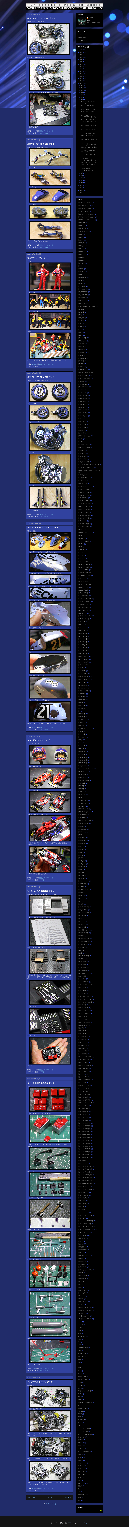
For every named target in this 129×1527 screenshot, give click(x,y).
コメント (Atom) (51, 1504)
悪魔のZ (80, 1486)
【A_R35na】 (81, 297)
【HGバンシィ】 (82, 521)
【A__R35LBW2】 (83, 292)
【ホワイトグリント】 (84, 1186)
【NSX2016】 (81, 705)
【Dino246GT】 (82, 338)
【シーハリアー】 (82, 1045)
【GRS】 (80, 418)
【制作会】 (81, 1258)
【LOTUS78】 (82, 549)
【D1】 (80, 329)
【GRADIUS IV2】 (83, 395)
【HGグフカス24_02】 (84, 503)
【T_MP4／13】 (82, 840)
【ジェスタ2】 (82, 1048)
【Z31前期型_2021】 (83, 938)
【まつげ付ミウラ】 (83, 1192)
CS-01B (80, 1333)
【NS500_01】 (82, 694)
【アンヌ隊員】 (82, 976)
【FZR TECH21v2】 (83, 387)
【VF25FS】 (81, 898)
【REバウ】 (81, 748)
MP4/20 (80, 1382)
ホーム (50, 1497)
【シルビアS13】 (82, 1054)
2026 (81, 50)
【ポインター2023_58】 (84, 1126)
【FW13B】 (81, 381)
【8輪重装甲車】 (82, 277)
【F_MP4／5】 (82, 349)
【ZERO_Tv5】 (82, 967)
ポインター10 (81, 1463)
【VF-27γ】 (81, 892)
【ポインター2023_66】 (84, 1149)
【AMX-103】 (81, 303)
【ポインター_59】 (83, 1108)
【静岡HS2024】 (82, 1264)
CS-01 (79, 1330)
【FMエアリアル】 (83, 369)
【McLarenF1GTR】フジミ (85, 573)
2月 (82, 180)
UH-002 (80, 1414)
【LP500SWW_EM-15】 (84, 564)
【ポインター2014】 (83, 1111)
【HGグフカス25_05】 (84, 515)
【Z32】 (80, 953)
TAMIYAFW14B (82, 1408)
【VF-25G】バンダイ (83, 889)
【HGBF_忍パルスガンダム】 (86, 467)
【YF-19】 (81, 904)
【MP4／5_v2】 (82, 630)
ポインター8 (81, 1471)
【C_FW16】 (81, 320)
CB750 (80, 1327)
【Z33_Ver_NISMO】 (83, 956)
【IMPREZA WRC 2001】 (85, 532)
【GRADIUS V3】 (83, 407)
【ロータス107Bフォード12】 (86, 1229)
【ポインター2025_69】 (84, 1154)
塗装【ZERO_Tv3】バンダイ (89, 162)
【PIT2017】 (81, 722)
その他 (79, 1454)
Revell (79, 1399)
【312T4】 (81, 240)
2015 (81, 76)
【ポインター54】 (83, 1163)
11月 (82, 87)
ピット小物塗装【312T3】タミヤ (40, 1083)
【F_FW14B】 (82, 343)
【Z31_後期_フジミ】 (84, 930)
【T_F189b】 (81, 835)
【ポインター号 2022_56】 (85, 1169)
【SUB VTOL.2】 (82, 815)
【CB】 (80, 323)
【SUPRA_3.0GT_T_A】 (84, 820)
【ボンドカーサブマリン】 (85, 1189)
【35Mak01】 (81, 251)
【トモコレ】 (81, 1074)
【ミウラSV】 (81, 1200)
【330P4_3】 (81, 246)
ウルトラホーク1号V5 (84, 1428)
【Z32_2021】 (82, 950)
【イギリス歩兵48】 (83, 982)
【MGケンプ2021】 (83, 593)
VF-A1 (79, 1422)
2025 (81, 52)
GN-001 (80, 1350)
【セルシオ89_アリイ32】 (85, 1065)
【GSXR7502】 (82, 424)
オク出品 (80, 1442)
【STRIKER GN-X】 (83, 809)
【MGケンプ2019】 (83, 590)
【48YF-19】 (81, 263)
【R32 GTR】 (81, 734)
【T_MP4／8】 (82, 843)
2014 (81, 78)
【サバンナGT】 (82, 1042)
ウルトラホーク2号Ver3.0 (85, 1434)
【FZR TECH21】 (82, 384)
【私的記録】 (81, 1247)
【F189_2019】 (82, 358)
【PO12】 (80, 731)
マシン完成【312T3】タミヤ (39, 740)
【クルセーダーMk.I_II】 (84, 1022)
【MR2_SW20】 (82, 688)
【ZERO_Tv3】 (82, 961)
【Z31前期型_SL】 (83, 944)
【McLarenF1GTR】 (83, 570)
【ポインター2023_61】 (84, 1134)
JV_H (79, 1365)
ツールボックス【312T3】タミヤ (40, 891)
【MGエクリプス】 (83, 587)
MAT (79, 1371)
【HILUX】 (81, 529)
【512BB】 (81, 269)
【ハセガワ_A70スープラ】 (85, 1091)
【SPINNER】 (82, 806)
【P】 (79, 711)
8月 (82, 95)
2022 (81, 59)
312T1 (79, 1322)
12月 (82, 85)
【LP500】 (81, 555)
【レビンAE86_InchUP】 (84, 1224)
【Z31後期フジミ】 (83, 933)
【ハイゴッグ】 (82, 1082)
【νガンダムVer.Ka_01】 (84, 1307)
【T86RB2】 (81, 858)
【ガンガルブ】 (82, 1005)
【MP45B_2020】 (83, 673)
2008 (81, 192)
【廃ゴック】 (81, 1296)
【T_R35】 (81, 849)
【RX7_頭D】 (81, 783)
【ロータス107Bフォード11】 (86, 1226)
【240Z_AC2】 (82, 225)
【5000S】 (81, 266)
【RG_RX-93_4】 (82, 763)
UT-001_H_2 (81, 1419)
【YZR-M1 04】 (82, 915)
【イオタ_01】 (82, 979)
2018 (81, 69)
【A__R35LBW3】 (83, 294)
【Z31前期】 (81, 936)
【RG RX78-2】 (82, 751)
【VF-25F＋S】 (82, 884)
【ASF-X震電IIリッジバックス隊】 (87, 306)
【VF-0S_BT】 (82, 864)
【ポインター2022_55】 (84, 1123)
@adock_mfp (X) (82, 37)
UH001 (80, 1417)
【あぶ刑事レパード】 (84, 973)
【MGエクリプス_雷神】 (84, 584)
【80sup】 (81, 274)
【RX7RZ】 (81, 791)
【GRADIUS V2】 (83, 404)
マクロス (80, 1477)
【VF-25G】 (81, 887)
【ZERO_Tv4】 (82, 964)
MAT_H (80, 1373)
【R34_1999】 (82, 737)
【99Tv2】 (81, 283)
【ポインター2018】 (83, 1117)
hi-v (79, 1362)
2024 (81, 55)
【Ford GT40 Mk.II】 (83, 375)
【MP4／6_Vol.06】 (83, 662)
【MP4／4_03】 (82, 627)
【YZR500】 (81, 921)
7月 (82, 97)
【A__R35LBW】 (82, 289)
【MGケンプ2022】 (83, 596)
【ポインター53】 (83, 1160)
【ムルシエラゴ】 (82, 1203)
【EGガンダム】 (82, 341)
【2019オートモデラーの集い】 (86, 220)
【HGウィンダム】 (83, 483)
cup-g (79, 1339)
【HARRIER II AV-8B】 (84, 447)
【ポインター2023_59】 (84, 1129)
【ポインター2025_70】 (84, 1157)
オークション (81, 1437)
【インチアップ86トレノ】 (85, 984)
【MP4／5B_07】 (82, 639)
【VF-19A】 (81, 875)
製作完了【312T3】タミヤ (38, 258)
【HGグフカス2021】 (84, 501)
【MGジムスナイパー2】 (84, 598)
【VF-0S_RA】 (82, 866)
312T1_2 (80, 1324)
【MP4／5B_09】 (82, 642)
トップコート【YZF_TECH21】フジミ (43, 528)
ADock (91, 17)
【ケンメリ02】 (82, 1033)
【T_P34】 (81, 846)
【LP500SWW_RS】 (83, 567)
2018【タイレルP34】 (84, 1316)
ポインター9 (81, 1474)
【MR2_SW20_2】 (83, 685)
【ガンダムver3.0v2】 (84, 1010)
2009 (81, 190)
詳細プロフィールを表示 (93, 22)
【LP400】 (81, 552)
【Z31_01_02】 (82, 927)
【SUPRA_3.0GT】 (83, 823)
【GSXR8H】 (81, 430)
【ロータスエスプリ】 (84, 1232)
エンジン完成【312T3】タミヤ (40, 1382)
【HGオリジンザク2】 (84, 492)
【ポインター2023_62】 (84, 1137)
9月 (82, 92)
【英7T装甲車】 (82, 1238)
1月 (82, 182)
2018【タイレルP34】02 (84, 1319)
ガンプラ (80, 1445)
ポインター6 (81, 1466)
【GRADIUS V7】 (83, 413)
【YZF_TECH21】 (43, 133)
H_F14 (79, 1359)
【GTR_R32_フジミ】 (84, 444)
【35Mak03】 (81, 257)
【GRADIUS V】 (82, 401)
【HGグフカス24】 (83, 512)
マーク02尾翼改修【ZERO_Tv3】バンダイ (88, 169)
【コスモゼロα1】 (83, 1036)
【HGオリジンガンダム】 (85, 486)
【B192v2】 (81, 309)
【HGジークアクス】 (83, 518)
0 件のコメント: (49, 131)
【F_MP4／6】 (82, 352)
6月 (82, 99)
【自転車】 (81, 1252)
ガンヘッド (81, 1448)
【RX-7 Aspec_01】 (83, 771)
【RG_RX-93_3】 (82, 760)
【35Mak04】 (81, 260)
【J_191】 (81, 535)
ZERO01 (80, 1425)
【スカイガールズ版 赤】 (84, 1057)
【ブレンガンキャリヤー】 (85, 1103)
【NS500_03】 (82, 699)
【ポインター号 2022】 (84, 1172)
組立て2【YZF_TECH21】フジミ (40, 144)
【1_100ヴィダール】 (84, 211)
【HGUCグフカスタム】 (84, 477)
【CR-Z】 (80, 326)
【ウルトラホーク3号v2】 (85, 999)
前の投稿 (68, 1497)
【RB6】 (80, 740)
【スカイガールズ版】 (84, 1059)
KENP (79, 1368)
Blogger (86, 1523)
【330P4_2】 (81, 243)
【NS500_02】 (82, 696)
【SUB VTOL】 (82, 817)
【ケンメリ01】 (82, 1031)
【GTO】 (80, 439)
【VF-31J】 (81, 895)
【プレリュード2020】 (84, 1100)
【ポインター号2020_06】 (85, 1183)
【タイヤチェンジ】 (83, 1071)
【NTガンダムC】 (83, 708)
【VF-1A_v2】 (82, 878)
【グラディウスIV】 (83, 1019)
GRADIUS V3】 (82, 1353)
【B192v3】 (81, 312)
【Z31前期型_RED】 (83, 941)
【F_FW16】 (81, 346)
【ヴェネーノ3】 (82, 993)
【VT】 (80, 901)
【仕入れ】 (81, 1244)
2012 (81, 83)
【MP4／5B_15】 (82, 653)
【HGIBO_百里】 (82, 475)
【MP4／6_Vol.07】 (83, 665)
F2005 (79, 1345)
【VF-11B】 (81, 872)
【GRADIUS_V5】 (83, 416)
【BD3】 (80, 315)
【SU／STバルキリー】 (84, 812)
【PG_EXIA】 (81, 714)
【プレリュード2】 (83, 1097)
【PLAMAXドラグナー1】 (85, 728)
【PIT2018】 (81, 725)
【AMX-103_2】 (82, 300)
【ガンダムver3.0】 (83, 1007)
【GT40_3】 (81, 433)
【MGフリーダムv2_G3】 (85, 616)
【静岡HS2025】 (82, 1267)
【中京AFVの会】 (82, 1275)
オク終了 (80, 1440)
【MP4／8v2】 (82, 671)
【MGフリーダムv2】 (83, 619)
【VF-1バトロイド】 (83, 881)
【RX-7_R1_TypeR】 (83, 780)
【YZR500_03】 (82, 918)
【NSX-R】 (81, 702)
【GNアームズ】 (82, 392)
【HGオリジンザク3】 (84, 495)
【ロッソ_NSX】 (82, 1235)
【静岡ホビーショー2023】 (85, 1270)
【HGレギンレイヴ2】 (84, 526)
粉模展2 (80, 1497)
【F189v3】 (81, 361)
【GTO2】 (80, 441)
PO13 (79, 1396)
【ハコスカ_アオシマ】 (84, 1088)
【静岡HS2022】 (82, 1261)
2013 (81, 81)
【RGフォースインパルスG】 (86, 768)
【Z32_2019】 (82, 947)
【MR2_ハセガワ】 (83, 691)
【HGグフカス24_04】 (84, 509)
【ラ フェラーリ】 (83, 1209)
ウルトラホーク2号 (83, 1431)
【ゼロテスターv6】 (83, 1068)
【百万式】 (81, 1304)
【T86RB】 (81, 855)
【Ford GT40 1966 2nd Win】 (86, 372)
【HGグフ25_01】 (83, 498)
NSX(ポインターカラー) (84, 1391)
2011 (81, 185)
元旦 (79, 1492)
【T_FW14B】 (82, 838)
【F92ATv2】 (81, 367)
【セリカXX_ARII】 (83, 1062)
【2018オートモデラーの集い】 (86, 217)
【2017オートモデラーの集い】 (86, 214)
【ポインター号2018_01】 (85, 1175)
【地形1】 (80, 1273)
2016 (81, 73)
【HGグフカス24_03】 (84, 506)
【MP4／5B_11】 (82, 647)
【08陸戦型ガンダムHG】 (85, 208)
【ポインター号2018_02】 (85, 1177)
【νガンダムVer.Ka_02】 (84, 1310)
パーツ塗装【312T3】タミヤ (88, 133)
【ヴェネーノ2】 (82, 990)
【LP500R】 (81, 558)
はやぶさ (80, 1460)
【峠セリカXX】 (82, 1293)
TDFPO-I (80, 1411)
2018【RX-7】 (82, 1313)
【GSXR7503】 (82, 427)
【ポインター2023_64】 (84, 1143)
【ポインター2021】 (83, 1120)
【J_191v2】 (81, 538)
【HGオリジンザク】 (83, 489)
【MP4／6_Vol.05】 (83, 659)
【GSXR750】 (82, 421)
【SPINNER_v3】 (83, 803)
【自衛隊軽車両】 (82, 1249)
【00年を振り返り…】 (84, 205)
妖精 (53, 1144)
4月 (82, 175)
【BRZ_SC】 (81, 318)
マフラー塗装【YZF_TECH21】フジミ (88, 159)
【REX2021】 (81, 745)
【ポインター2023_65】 (84, 1146)
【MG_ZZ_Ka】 (82, 578)
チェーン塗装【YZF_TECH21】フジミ (88, 144)
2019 (81, 66)
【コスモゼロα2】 (83, 1039)
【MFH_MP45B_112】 (84, 575)
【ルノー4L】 (81, 1218)
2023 (81, 57)
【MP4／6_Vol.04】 (83, 656)
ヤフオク (80, 34)
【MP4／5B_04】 (82, 633)
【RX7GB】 (81, 786)
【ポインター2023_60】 (84, 1131)
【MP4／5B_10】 (82, 645)
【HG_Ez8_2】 (82, 456)
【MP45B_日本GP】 (83, 676)
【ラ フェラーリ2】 (83, 1212)
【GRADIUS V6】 (83, 410)
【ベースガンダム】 (83, 1106)
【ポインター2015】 (83, 1114)
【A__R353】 (81, 286)
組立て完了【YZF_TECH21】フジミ (42, 18)
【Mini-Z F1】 (81, 622)
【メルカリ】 (81, 1206)
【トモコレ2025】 (83, 1077)
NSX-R (80, 1388)
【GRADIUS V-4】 (83, 398)
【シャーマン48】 (83, 1051)
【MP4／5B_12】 (82, 650)
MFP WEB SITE (82, 40)
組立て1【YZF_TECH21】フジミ (40, 377)
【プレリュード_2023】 (84, 1094)
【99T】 (80, 280)
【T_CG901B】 (82, 829)
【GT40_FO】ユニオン (84, 436)
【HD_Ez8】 (81, 450)
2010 (81, 188)
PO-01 (79, 1394)
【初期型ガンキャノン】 (84, 1255)
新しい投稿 (31, 1497)
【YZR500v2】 (82, 924)
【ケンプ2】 (81, 1028)
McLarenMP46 (82, 1376)
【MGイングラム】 (83, 581)
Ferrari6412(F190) (83, 1347)
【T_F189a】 (81, 832)
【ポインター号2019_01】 (85, 1180)
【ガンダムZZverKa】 (84, 1013)
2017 (81, 71)
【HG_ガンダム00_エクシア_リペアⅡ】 (88, 464)
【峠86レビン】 (82, 1278)
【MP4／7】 (81, 668)
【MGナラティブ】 (83, 604)
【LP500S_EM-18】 (83, 561)
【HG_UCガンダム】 (83, 462)
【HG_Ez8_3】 (82, 459)
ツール (79, 1457)
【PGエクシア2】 (82, 719)
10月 (82, 90)
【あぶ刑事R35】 (82, 970)
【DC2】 (80, 332)
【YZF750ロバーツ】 (83, 912)
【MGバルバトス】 (83, 607)
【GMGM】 (81, 390)
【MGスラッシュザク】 (84, 601)
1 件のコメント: (49, 1368)
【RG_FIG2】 (81, 754)
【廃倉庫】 (81, 1299)
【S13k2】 (81, 797)
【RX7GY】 (81, 789)
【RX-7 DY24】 (82, 774)
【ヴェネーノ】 (82, 987)
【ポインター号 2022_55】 (85, 1166)
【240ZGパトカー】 (83, 231)
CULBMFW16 (81, 1336)
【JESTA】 (81, 544)
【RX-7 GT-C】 (82, 777)
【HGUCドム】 (82, 480)
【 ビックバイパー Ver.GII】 (85, 202)
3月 (82, 178)
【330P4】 (81, 248)
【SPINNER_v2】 (83, 800)
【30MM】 (81, 234)
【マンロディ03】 (83, 1198)
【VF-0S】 (81, 869)
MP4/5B (80, 1385)
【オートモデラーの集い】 (85, 1002)
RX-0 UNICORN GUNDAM (85, 1402)
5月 (82, 173)
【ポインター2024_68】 (84, 1152)
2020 (81, 64)
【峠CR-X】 (81, 1281)
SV (78, 1405)
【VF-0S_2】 (81, 861)
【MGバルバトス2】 (83, 610)
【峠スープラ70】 (83, 1290)
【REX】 (80, 742)
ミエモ (79, 1480)
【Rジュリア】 (82, 794)
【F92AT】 (81, 364)
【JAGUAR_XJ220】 (83, 541)
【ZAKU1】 (81, 959)
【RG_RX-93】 (82, 765)
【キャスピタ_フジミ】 (84, 1016)
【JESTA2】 (81, 547)
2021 (81, 62)
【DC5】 (80, 335)
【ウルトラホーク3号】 (84, 996)
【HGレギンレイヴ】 (83, 524)
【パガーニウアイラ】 (84, 1085)
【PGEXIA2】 (81, 717)
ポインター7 (81, 1468)
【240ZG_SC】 (82, 228)
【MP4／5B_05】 (82, 636)
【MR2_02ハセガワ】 (84, 679)
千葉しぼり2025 (82, 1494)
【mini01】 (81, 624)
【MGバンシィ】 (82, 613)
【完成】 (80, 1241)
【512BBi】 (81, 271)
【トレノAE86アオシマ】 (85, 1080)
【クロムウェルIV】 (83, 1025)
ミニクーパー (81, 1483)
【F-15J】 (80, 355)
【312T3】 (41, 366)
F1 (78, 1342)
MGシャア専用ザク (83, 1379)
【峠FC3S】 (81, 1284)
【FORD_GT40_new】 (84, 378)
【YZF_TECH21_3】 (83, 907)
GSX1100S (81, 1356)
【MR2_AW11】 (82, 682)
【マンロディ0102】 (83, 1195)
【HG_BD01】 (82, 453)
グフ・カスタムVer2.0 (84, 1451)
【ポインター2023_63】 (84, 1140)
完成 (79, 1489)
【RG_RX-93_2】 (82, 757)
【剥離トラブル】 (82, 1301)
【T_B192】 (81, 826)
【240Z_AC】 (81, 223)
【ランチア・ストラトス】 (85, 1215)
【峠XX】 (80, 1287)
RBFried (70, 1523)
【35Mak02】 (81, 254)
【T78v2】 (81, 852)
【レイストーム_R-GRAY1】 (85, 1221)
